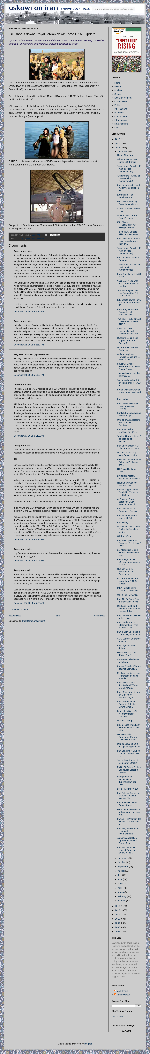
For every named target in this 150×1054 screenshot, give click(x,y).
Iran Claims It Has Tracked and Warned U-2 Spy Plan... (128, 685)
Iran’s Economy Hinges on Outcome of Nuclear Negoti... (128, 695)
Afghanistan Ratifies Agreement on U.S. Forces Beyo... (127, 840)
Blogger (88, 1044)
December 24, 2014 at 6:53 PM (29, 345)
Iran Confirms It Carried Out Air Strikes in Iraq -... (128, 753)
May (120, 883)
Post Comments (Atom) (33, 621)
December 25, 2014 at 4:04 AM (29, 560)
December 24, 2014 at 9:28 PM (29, 375)
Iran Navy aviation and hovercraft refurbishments (128, 831)
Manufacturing (121, 124)
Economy (119, 112)
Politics (117, 105)
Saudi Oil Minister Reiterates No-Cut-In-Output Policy (128, 366)
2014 (118, 147)
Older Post (99, 615)
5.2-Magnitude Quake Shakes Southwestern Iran (128, 552)
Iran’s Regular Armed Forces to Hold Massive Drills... (127, 312)
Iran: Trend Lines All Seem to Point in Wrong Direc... (127, 704)
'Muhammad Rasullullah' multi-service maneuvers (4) (129, 169)
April (120, 888)
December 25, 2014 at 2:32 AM (29, 436)
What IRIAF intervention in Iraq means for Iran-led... (128, 812)
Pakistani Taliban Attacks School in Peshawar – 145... (129, 462)
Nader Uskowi (123, 994)
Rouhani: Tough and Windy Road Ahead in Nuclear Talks (128, 608)
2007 (118, 931)
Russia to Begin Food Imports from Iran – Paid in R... (127, 340)
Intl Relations (120, 109)
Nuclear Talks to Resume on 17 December (125, 571)
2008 (118, 927)
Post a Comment (19, 609)
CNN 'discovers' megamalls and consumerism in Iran (128, 331)
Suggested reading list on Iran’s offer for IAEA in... (129, 383)
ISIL (23, 239)
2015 (118, 143)
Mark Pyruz (122, 991)
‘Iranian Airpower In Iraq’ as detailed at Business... (129, 439)
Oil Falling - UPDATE (127, 595)
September (123, 866)
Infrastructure (120, 120)
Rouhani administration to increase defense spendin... (128, 676)
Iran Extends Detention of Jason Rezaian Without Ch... (128, 796)
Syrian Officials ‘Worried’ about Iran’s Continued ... (129, 392)
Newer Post (15, 615)
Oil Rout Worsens (125, 536)
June (120, 879)
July (120, 875)
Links (117, 127)
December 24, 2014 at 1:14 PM (29, 311)
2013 (118, 906)
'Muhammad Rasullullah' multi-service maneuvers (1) (129, 267)
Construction (120, 116)
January (122, 900)
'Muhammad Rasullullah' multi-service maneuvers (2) (129, 251)
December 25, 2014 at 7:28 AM (29, 603)
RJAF (28, 239)
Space (117, 94)
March (121, 892)
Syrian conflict (38, 239)
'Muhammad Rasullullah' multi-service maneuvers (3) (129, 178)
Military (117, 86)
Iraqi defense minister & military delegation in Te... (128, 188)
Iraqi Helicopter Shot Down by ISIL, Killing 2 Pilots (129, 543)
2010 (118, 919)
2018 (118, 139)
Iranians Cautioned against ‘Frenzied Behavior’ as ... (126, 850)
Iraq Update (123, 399)
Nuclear (118, 90)
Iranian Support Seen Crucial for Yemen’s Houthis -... (127, 492)
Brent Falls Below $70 (128, 789)
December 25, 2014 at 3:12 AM (29, 539)
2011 (118, 914)
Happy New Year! (125, 155)
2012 (118, 910)
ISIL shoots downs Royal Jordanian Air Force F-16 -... (129, 302)
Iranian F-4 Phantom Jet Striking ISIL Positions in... (129, 821)
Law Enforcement (122, 98)
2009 (118, 923)
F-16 (19, 239)
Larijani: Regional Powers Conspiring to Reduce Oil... (128, 357)
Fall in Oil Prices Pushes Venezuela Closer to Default (129, 770)
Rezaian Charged (125, 720)
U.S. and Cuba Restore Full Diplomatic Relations (128, 422)
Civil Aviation (120, 101)
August (121, 871)
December (123, 151)
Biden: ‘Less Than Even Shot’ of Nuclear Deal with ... (128, 727)
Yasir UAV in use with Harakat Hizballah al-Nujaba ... (128, 283)
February (122, 896)
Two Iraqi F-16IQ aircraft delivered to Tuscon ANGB (129, 321)
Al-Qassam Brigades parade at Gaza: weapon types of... (127, 502)
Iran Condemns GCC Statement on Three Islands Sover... (127, 625)
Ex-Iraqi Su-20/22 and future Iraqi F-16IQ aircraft (128, 581)
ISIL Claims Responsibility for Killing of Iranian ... (127, 225)
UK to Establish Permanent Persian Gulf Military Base (127, 737)
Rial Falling (122, 522)
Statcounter (117, 1016)
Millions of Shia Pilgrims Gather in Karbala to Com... (128, 529)
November (123, 858)
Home (57, 615)
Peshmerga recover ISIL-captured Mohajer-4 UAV (129, 562)
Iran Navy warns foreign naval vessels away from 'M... (128, 241)
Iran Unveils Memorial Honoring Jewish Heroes (127, 406)
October (122, 862)
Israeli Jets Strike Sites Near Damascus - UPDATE (128, 714)
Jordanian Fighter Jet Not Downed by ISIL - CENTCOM (128, 293)
